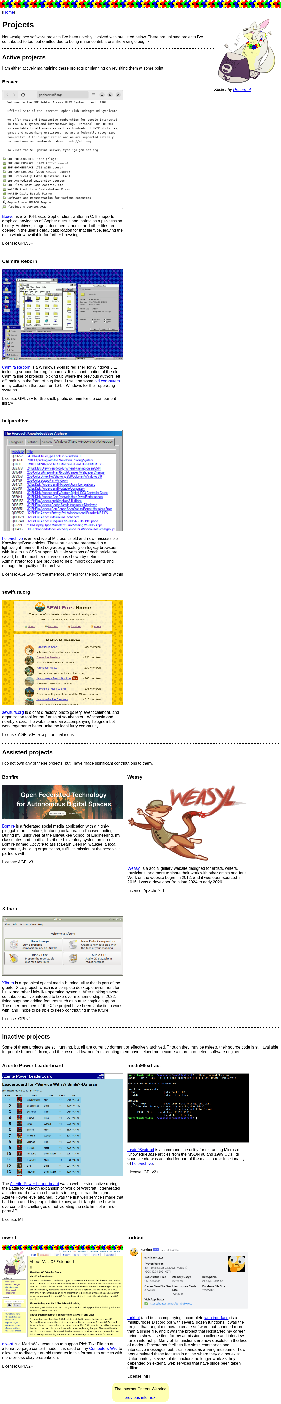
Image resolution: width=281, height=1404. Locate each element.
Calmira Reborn (16, 367)
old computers (107, 381)
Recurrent (242, 89)
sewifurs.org (13, 712)
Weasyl (134, 868)
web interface (216, 1318)
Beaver (8, 216)
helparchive (12, 538)
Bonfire (8, 826)
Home (8, 12)
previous (132, 1397)
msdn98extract (140, 1150)
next (152, 1397)
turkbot (133, 1318)
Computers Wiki (103, 1348)
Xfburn (8, 983)
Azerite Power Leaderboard (34, 1184)
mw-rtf (7, 1344)
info (144, 1397)
